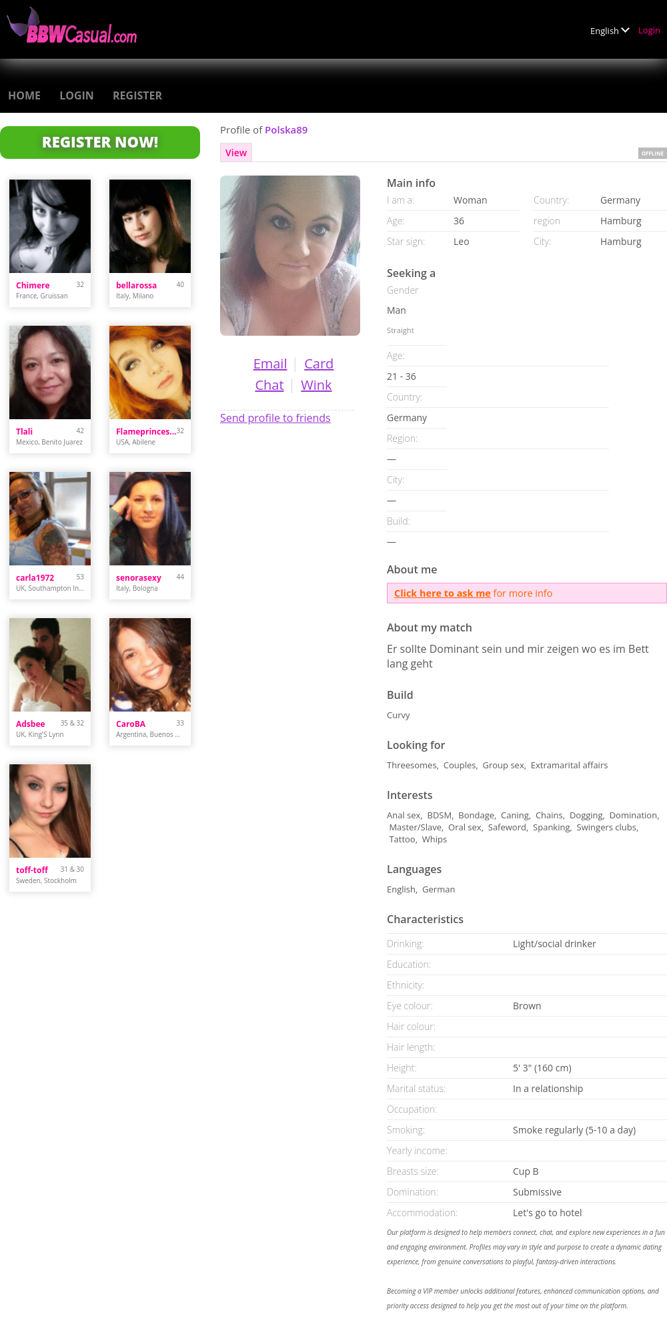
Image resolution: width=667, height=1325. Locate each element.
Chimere (33, 285)
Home (24, 95)
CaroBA (130, 724)
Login (649, 30)
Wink (316, 385)
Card (319, 363)
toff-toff (32, 870)
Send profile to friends (275, 418)
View (236, 152)
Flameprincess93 (146, 431)
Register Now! (100, 141)
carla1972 (35, 577)
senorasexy (138, 577)
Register (137, 95)
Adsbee (30, 724)
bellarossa (136, 285)
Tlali (24, 431)
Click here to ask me (442, 593)
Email (270, 363)
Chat (269, 385)
